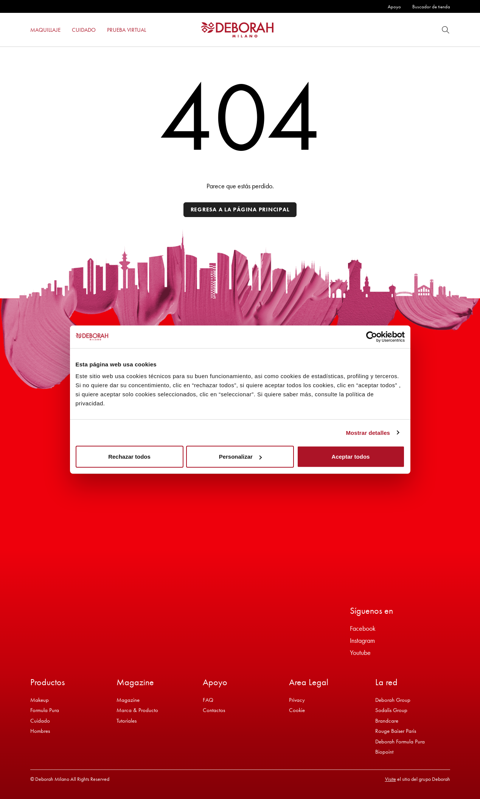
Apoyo (394, 6)
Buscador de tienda (431, 6)
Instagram (362, 640)
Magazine (128, 700)
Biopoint (384, 752)
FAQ (208, 700)
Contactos (214, 710)
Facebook (363, 628)
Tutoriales (127, 721)
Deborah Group (392, 700)
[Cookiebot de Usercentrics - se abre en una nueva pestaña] (372, 336)
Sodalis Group (391, 710)
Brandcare (386, 721)
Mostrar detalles (368, 432)
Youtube (360, 652)
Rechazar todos (129, 456)
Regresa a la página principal (240, 209)
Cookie (297, 710)
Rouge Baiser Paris (395, 731)
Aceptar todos (351, 456)
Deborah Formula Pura (400, 741)
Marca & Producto (137, 710)
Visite (390, 779)
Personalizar (240, 456)
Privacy (297, 700)
